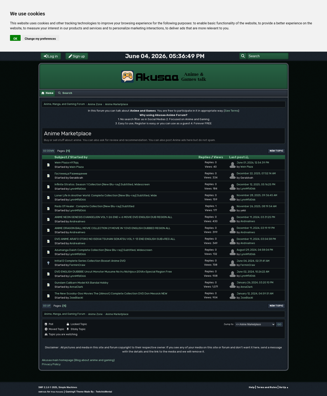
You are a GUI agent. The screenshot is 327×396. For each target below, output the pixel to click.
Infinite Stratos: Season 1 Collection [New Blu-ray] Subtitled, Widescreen (102, 184)
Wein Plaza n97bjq (66, 162)
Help (251, 387)
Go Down (48, 150)
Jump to (228, 324)
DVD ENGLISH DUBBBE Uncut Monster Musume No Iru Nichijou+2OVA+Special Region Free (113, 271)
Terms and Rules (267, 387)
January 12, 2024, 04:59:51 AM (255, 293)
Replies (205, 157)
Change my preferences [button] (40, 38)
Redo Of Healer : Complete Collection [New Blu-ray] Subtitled (94, 206)
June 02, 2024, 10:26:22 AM (253, 271)
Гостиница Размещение (71, 173)
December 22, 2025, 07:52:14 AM (256, 173)
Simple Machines (67, 387)
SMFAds (42, 392)
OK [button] (15, 38)
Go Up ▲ (284, 387)
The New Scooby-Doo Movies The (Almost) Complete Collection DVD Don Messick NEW (111, 293)
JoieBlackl (76, 297)
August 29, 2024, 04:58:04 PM (255, 249)
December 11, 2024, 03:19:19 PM (256, 228)
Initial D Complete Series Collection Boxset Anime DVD (90, 260)
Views (218, 157)
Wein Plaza (76, 166)
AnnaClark (76, 286)
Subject (60, 157)
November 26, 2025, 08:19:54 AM (257, 206)
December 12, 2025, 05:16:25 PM (256, 184)
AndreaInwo (77, 221)
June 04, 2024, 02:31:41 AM (253, 260)
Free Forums (57, 392)
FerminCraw (77, 264)
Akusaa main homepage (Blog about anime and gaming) (78, 360)
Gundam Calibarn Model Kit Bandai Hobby (81, 282)
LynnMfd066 (77, 188)
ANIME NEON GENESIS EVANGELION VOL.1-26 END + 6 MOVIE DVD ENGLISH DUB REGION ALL (113, 217)
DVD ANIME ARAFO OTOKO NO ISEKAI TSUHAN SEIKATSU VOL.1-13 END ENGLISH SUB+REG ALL (115, 238)
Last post (239, 157)
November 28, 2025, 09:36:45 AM (257, 195)
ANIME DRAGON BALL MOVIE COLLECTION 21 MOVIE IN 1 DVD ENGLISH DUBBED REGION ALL (112, 228)
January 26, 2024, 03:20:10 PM (255, 282)
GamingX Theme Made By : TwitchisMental (88, 391)
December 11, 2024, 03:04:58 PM (256, 239)
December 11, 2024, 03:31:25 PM (256, 217)
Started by (79, 157)
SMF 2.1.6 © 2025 (47, 387)
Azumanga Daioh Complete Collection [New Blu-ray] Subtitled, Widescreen (103, 250)
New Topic (276, 150)
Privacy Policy (51, 364)
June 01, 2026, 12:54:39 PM (253, 162)
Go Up (46, 305)
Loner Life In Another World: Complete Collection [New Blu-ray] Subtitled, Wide (106, 195)
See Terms (231, 110)
